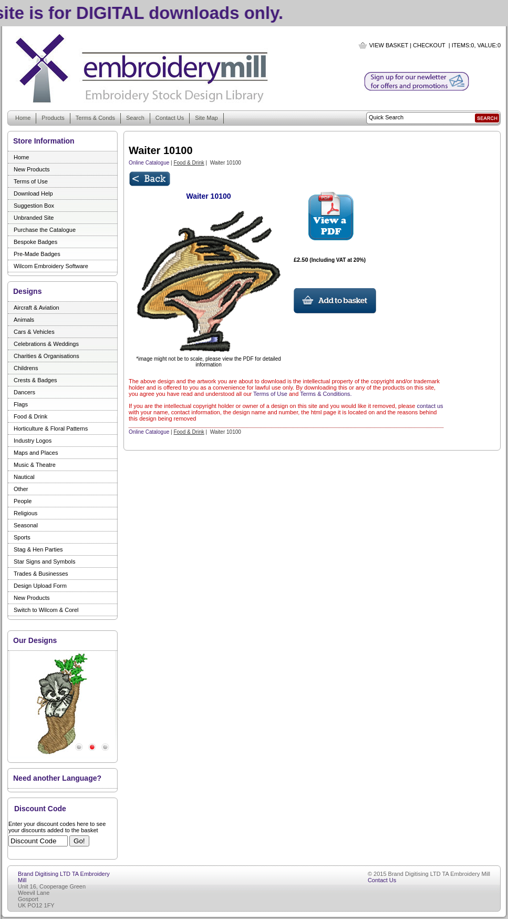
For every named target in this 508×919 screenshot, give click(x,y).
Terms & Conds (95, 118)
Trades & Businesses (41, 573)
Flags (21, 404)
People (23, 501)
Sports (22, 537)
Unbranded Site (34, 218)
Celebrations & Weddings (46, 344)
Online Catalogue (149, 163)
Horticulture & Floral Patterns (51, 428)
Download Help (33, 193)
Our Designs (35, 640)
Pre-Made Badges (37, 254)
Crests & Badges (35, 380)
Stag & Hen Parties (38, 549)
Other (21, 489)
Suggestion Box (34, 205)
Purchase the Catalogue (45, 230)
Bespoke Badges (35, 242)
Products (53, 118)
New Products (31, 169)
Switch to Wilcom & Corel (46, 610)
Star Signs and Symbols (44, 561)
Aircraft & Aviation (36, 307)
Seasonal (26, 525)
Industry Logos (32, 440)
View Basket (388, 45)
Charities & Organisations (46, 356)
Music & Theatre (35, 465)
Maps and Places (36, 453)
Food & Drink (30, 416)
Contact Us (169, 118)
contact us (430, 406)
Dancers (24, 392)
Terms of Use (31, 181)
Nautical (24, 477)
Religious (25, 513)
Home (22, 118)
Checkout (429, 45)
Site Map (206, 118)
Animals (24, 319)
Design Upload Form (40, 586)
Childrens (26, 368)
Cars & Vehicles (34, 332)
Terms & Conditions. (325, 394)
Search (135, 118)
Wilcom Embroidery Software (51, 266)
